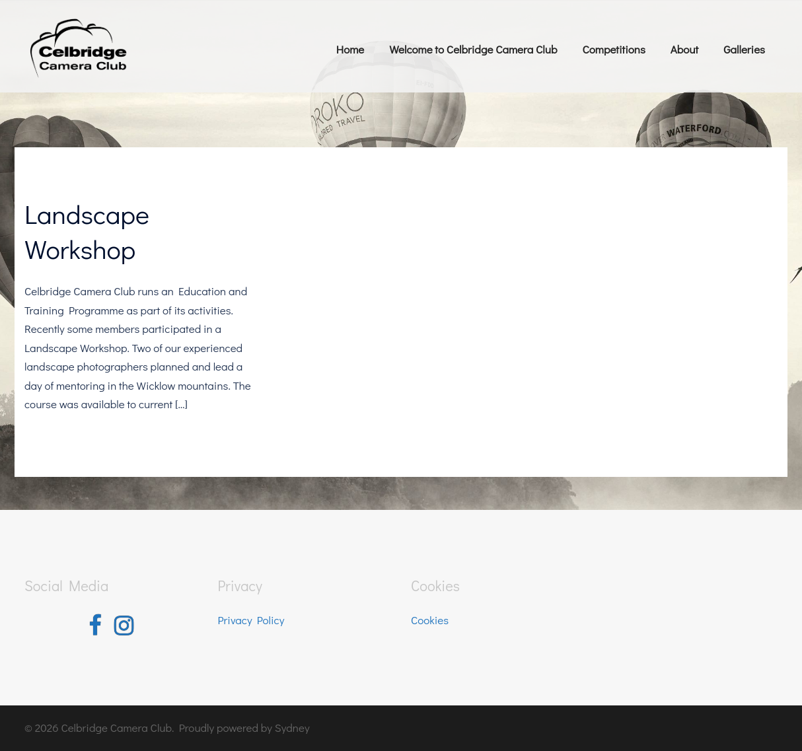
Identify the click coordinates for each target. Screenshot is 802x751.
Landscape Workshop (86, 231)
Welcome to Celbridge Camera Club (473, 49)
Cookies (430, 619)
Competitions (613, 49)
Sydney (292, 727)
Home (350, 49)
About (684, 49)
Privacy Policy (251, 619)
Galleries (744, 49)
